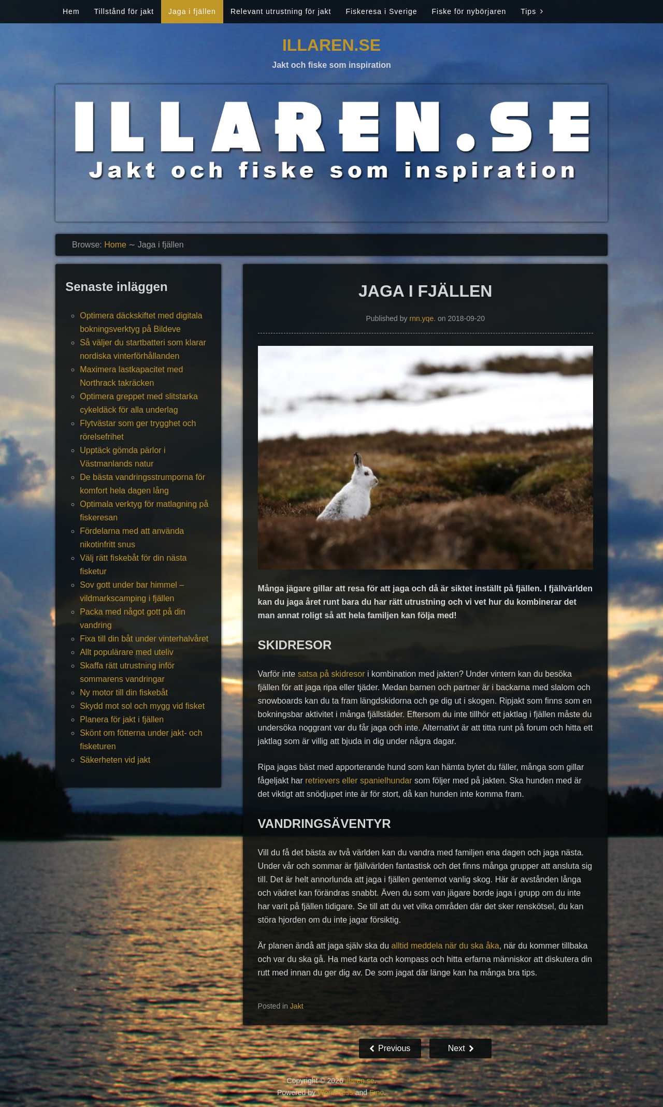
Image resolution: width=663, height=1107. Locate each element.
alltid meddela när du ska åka (445, 945)
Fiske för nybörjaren (468, 11)
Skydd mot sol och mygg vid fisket (142, 706)
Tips (528, 11)
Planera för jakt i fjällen (122, 719)
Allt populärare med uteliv (127, 652)
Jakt (297, 1006)
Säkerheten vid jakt (115, 759)
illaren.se (331, 45)
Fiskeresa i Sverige (381, 11)
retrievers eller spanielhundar (358, 780)
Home (115, 244)
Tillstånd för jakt (124, 11)
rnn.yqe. (422, 318)
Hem (71, 11)
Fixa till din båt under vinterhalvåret (144, 638)
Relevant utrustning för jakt (281, 11)
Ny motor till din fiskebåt (124, 692)
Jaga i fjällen (192, 11)
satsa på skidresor (331, 673)
